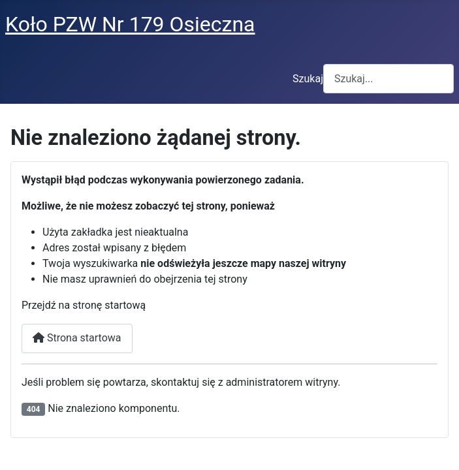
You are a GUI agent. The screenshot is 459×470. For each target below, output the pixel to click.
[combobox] (388, 78)
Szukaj (308, 78)
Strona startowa (77, 338)
